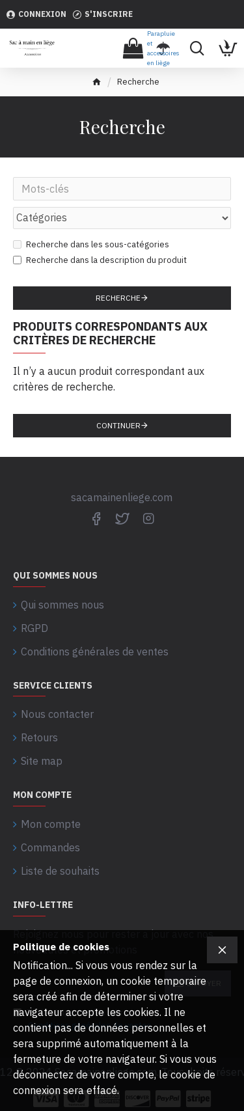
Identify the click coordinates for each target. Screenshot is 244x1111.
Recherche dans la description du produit (100, 260)
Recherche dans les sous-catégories (91, 244)
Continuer (118, 425)
